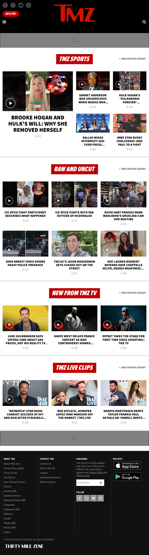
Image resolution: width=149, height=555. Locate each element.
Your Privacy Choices (14, 482)
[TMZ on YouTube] (93, 498)
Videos (7, 532)
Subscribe (101, 482)
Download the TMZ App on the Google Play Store (127, 477)
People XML (10, 523)
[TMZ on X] (13, 5)
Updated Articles (12, 495)
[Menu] (4, 21)
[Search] (144, 21)
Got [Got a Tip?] (11, 13)
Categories (9, 505)
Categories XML (12, 509)
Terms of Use (10, 473)
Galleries (8, 514)
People (7, 518)
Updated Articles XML (15, 500)
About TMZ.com (12, 463)
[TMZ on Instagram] (28, 5)
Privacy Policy (96, 472)
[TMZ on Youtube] (20, 5)
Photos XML (10, 527)
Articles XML (10, 491)
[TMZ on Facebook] (5, 5)
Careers (44, 473)
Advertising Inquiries (50, 477)
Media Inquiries (48, 482)
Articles (8, 486)
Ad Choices (9, 477)
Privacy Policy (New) (14, 468)
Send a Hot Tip (47, 468)
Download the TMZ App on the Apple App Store (127, 465)
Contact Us (45, 463)
